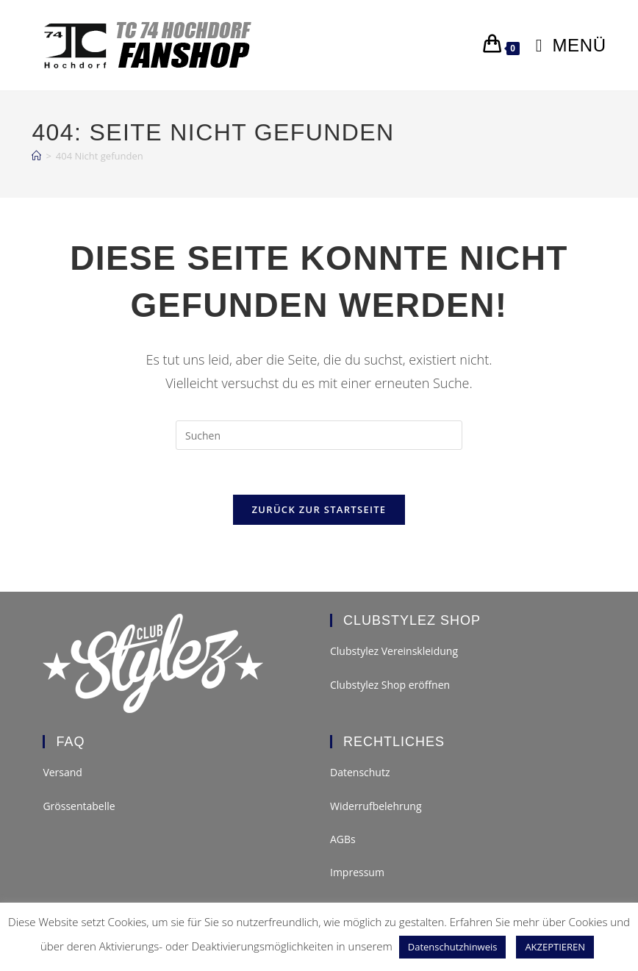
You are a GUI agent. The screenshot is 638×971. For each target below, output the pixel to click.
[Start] (36, 155)
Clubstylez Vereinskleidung (394, 651)
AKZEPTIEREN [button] (555, 946)
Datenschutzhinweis (453, 946)
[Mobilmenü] (565, 45)
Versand (62, 772)
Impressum (357, 872)
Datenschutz (360, 772)
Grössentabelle (79, 806)
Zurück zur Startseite (319, 509)
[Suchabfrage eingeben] (319, 435)
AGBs (343, 839)
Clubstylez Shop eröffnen (390, 685)
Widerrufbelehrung (376, 806)
